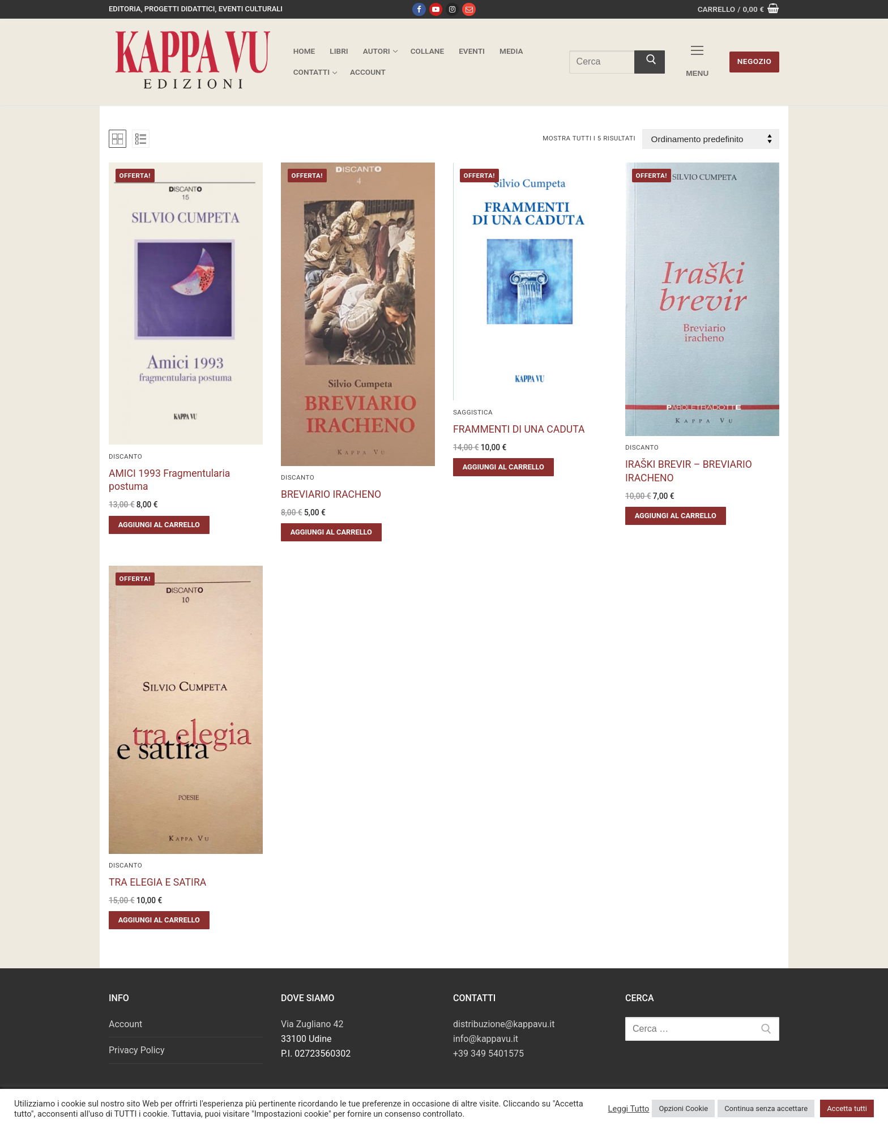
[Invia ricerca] (649, 62)
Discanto (125, 456)
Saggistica (473, 412)
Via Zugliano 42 (312, 1024)
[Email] (468, 9)
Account (125, 1024)
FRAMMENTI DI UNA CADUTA (519, 429)
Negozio (754, 61)
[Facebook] (418, 9)
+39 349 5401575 (488, 1053)
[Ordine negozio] (710, 139)
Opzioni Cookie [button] (683, 1108)
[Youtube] (435, 9)
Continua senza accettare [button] (766, 1108)
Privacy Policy (137, 1050)
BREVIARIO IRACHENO (331, 494)
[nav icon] (697, 62)
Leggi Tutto (628, 1109)
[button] (159, 525)
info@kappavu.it (485, 1038)
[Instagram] (452, 9)
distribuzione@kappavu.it (503, 1024)
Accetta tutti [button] (847, 1108)
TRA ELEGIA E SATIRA (157, 882)
